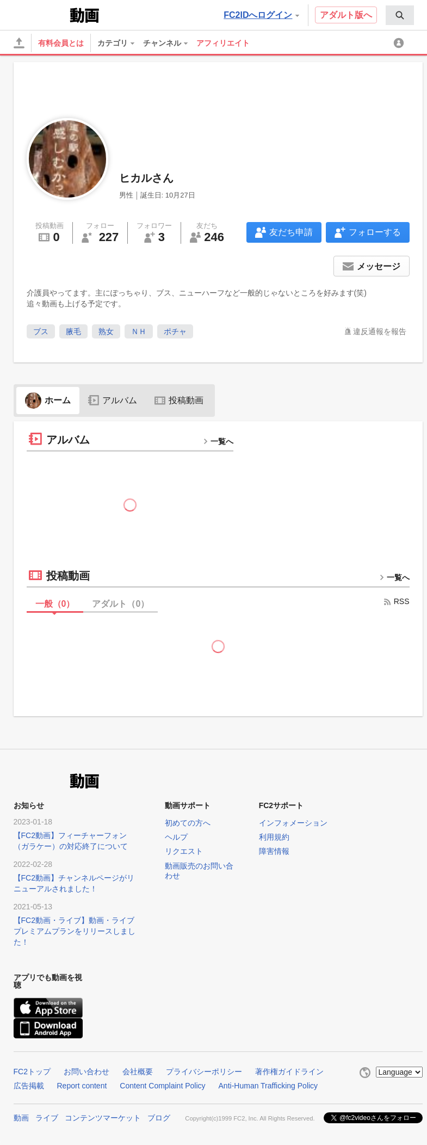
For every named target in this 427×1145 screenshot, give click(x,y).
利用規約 (274, 837)
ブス (40, 331)
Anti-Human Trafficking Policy (268, 1085)
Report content (82, 1085)
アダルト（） (120, 603)
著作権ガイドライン (289, 1071)
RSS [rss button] (396, 601)
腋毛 (73, 331)
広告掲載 (29, 1085)
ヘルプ (176, 837)
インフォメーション (293, 822)
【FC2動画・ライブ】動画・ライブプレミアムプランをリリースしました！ (74, 931)
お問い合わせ (86, 1071)
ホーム (48, 400)
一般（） (55, 603)
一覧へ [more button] (218, 441)
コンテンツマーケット (103, 1117)
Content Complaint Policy (162, 1085)
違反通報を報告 (379, 331)
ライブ (46, 1117)
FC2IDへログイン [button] (261, 15)
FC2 (40, 14)
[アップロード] (19, 43)
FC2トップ (32, 1071)
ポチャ (175, 331)
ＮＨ (138, 331)
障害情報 (274, 851)
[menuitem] (400, 15)
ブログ (158, 1117)
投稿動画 (178, 400)
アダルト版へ (346, 15)
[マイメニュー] (400, 43)
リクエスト (184, 851)
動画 (21, 1117)
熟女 (106, 331)
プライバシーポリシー (204, 1071)
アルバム (112, 400)
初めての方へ (188, 822)
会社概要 (137, 1071)
